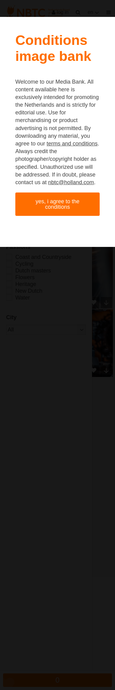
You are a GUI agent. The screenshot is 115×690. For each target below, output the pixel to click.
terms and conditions (72, 144)
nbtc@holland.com (71, 182)
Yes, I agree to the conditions (57, 204)
